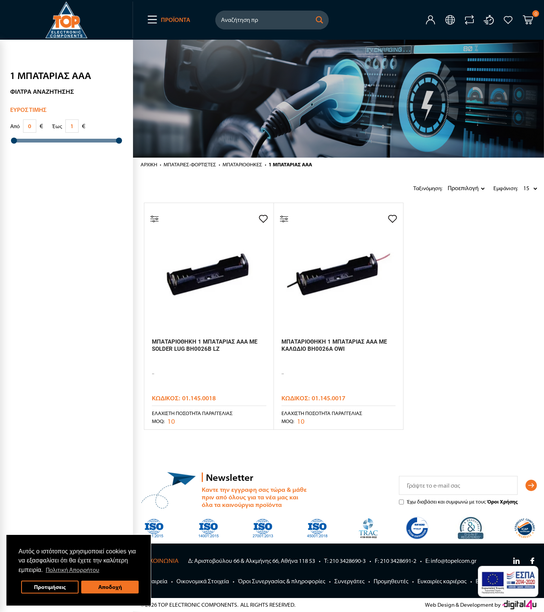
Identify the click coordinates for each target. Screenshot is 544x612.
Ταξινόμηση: (415, 188)
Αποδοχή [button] (110, 586)
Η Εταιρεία (154, 581)
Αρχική (149, 164)
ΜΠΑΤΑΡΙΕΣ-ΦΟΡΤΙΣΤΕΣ (190, 164)
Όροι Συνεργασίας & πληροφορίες (281, 581)
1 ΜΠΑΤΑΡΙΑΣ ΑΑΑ (290, 164)
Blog (481, 581)
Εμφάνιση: (495, 188)
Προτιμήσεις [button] (50, 586)
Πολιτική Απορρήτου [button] (72, 569)
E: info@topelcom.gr (450, 560)
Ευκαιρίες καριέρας (442, 581)
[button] (319, 20)
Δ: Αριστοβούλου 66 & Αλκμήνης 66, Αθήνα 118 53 (251, 560)
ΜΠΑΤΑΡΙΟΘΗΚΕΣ (242, 164)
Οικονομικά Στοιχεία (202, 581)
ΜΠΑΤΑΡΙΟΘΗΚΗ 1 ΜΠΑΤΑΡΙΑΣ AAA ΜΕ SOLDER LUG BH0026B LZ (204, 345)
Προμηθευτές (391, 581)
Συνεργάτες (349, 581)
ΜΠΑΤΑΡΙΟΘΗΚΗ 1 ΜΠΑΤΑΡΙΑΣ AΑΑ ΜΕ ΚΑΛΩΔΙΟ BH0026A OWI (334, 345)
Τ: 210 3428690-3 (345, 560)
